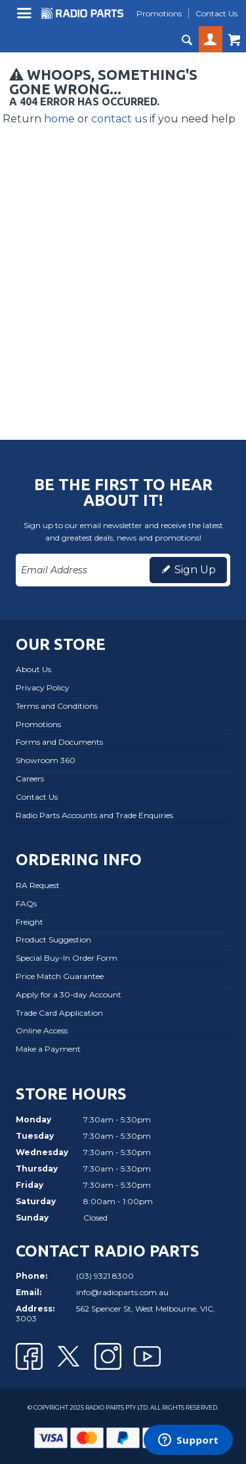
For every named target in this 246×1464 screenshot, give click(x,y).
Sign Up (195, 569)
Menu (26, 18)
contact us (119, 119)
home (59, 119)
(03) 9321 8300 (105, 1276)
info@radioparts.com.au (122, 1292)
